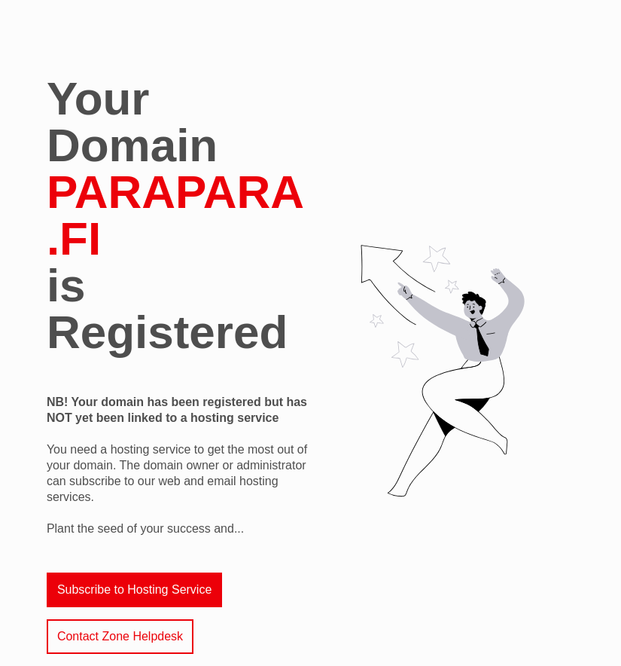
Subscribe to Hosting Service (134, 589)
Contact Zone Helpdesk (120, 636)
